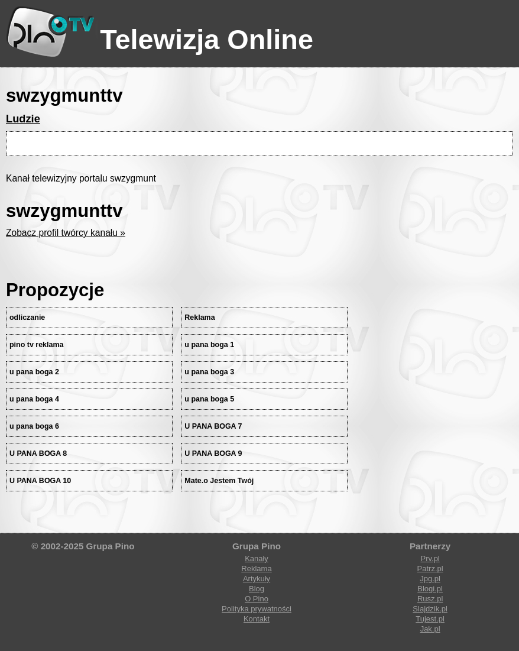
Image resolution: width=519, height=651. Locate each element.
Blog (256, 588)
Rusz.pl (430, 598)
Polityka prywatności (256, 608)
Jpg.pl (430, 578)
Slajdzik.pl (430, 608)
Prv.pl (429, 558)
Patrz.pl (430, 568)
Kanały (256, 558)
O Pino (256, 598)
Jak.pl (430, 628)
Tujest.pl (430, 618)
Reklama (256, 568)
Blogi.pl (430, 588)
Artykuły (256, 578)
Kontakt (257, 618)
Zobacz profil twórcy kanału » (65, 233)
